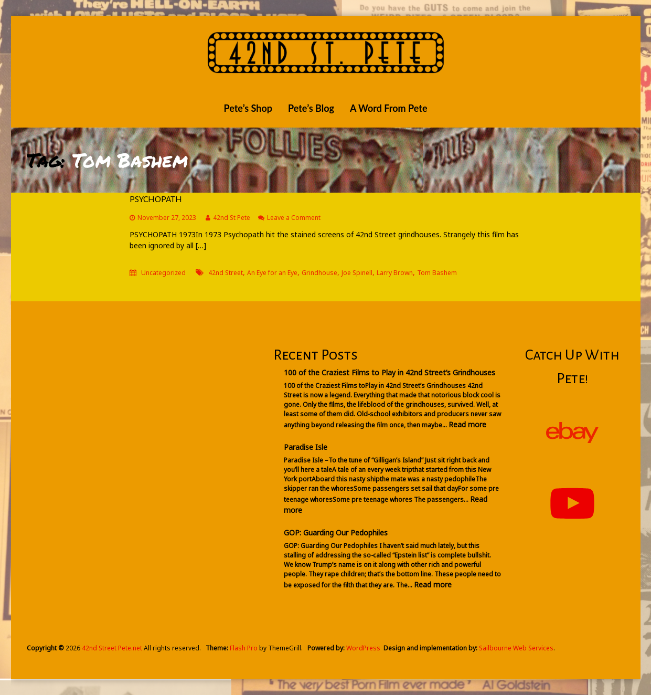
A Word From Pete (389, 108)
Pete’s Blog (311, 108)
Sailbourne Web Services (516, 648)
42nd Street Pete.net (112, 648)
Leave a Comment (294, 217)
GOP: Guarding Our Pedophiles (336, 533)
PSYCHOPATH (156, 199)
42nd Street (225, 272)
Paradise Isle (305, 447)
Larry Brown (395, 272)
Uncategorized (163, 272)
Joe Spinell (356, 272)
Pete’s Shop (247, 108)
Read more (467, 424)
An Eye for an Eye (272, 272)
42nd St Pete (231, 217)
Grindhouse (319, 272)
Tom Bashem (437, 272)
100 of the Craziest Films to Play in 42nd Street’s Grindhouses (389, 372)
